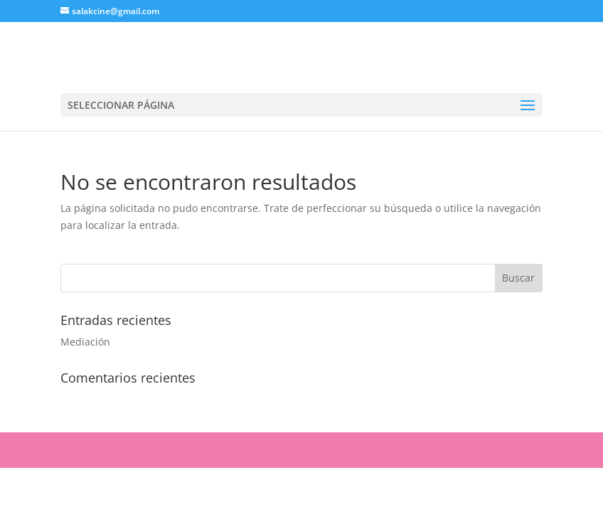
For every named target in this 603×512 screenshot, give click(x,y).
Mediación (85, 341)
